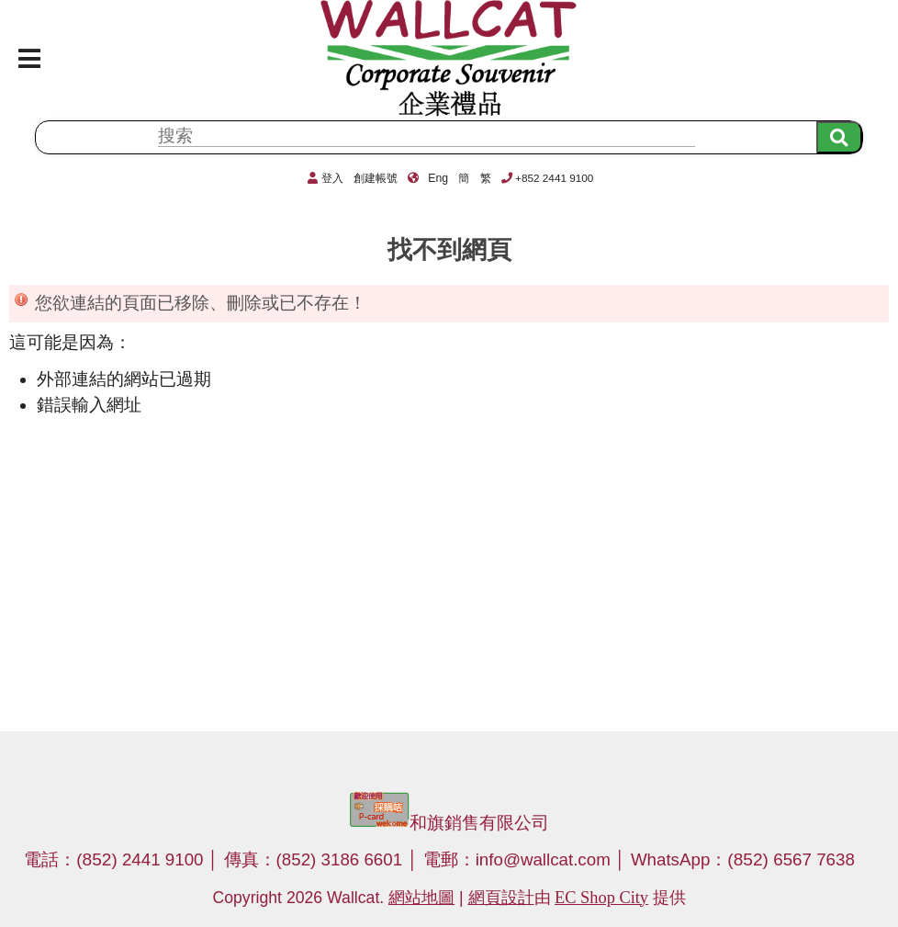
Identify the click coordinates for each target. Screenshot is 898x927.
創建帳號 (376, 178)
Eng (438, 178)
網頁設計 (501, 897)
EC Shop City (601, 897)
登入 (332, 178)
